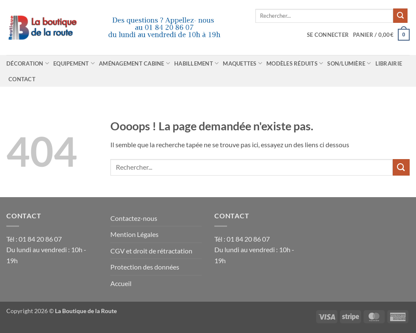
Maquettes (242, 63)
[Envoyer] (400, 15)
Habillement (196, 63)
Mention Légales (134, 234)
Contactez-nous (133, 218)
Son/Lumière (349, 63)
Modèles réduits (294, 63)
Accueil (120, 283)
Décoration (27, 63)
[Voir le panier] (381, 35)
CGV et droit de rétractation (151, 251)
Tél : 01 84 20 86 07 (34, 239)
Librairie (388, 63)
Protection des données (144, 267)
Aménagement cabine (134, 63)
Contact (22, 79)
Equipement (74, 63)
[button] (328, 34)
